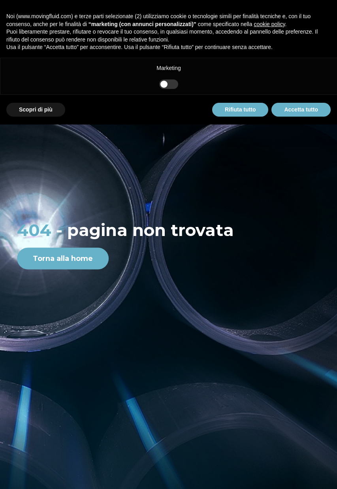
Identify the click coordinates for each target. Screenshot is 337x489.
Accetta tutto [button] (301, 109)
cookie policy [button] (269, 24)
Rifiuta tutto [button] (240, 109)
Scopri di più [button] (36, 109)
